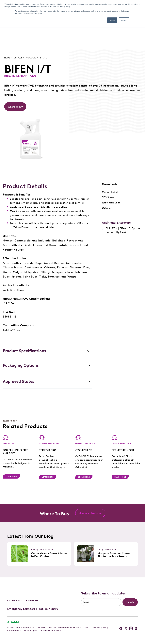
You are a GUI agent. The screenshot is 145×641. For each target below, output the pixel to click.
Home (7, 57)
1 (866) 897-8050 (47, 608)
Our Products (14, 600)
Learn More (11, 477)
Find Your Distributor (90, 513)
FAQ (86, 627)
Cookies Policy (14, 630)
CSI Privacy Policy (100, 627)
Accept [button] (112, 20)
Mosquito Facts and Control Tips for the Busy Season (114, 554)
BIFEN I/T (44, 57)
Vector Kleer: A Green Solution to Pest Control (49, 554)
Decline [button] (124, 20)
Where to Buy (15, 106)
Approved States (18, 381)
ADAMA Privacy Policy (51, 630)
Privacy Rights (30, 630)
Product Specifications (24, 350)
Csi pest (18, 57)
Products (31, 57)
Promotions (32, 600)
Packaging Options (21, 365)
